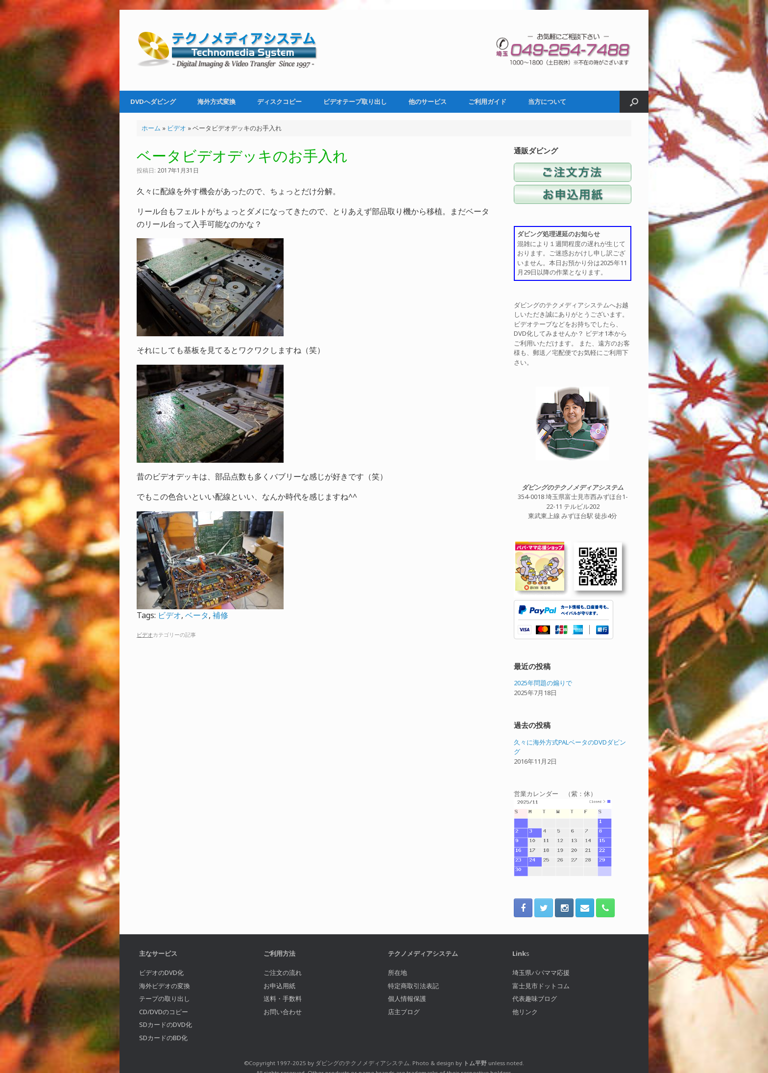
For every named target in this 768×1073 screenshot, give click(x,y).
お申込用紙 (279, 985)
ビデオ (176, 128)
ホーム (151, 128)
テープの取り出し (164, 998)
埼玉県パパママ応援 (541, 972)
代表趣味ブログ (534, 998)
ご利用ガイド (487, 101)
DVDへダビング (153, 101)
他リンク (525, 1011)
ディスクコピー (279, 101)
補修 (220, 615)
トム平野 (475, 1063)
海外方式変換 (216, 101)
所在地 (397, 972)
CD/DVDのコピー (163, 1011)
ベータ (197, 615)
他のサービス (427, 101)
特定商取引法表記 (413, 985)
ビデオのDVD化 (161, 972)
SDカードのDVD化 (165, 1024)
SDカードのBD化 (163, 1037)
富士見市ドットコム (541, 985)
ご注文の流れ (283, 972)
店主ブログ (404, 1011)
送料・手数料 (283, 998)
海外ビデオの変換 (164, 985)
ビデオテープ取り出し (355, 101)
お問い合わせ (283, 1011)
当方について (547, 101)
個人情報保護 (407, 998)
